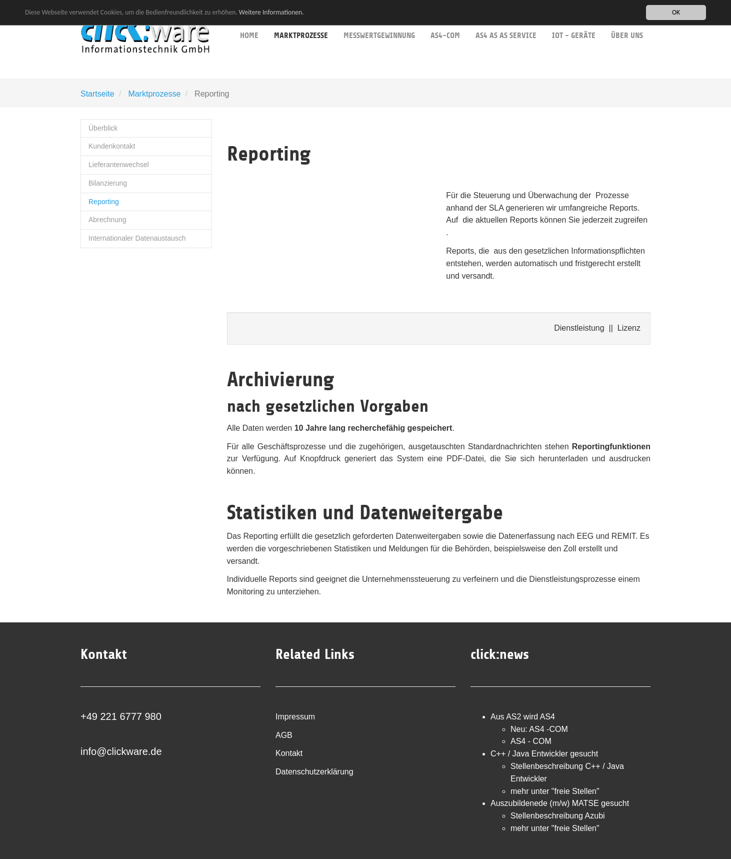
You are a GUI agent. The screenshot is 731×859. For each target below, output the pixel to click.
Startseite (97, 94)
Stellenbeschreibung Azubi (557, 815)
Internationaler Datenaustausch (137, 238)
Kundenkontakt (111, 146)
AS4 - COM (531, 741)
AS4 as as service (506, 20)
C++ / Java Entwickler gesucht (544, 753)
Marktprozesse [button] (301, 20)
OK (676, 12)
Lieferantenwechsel (118, 165)
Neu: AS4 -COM (539, 729)
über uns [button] (627, 20)
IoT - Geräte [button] (573, 20)
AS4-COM (445, 20)
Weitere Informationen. (271, 12)
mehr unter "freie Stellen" (555, 791)
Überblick (103, 128)
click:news (499, 654)
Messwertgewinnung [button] (379, 20)
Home (249, 20)
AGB (284, 735)
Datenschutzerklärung (315, 771)
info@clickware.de (121, 751)
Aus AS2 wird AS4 (522, 716)
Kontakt (289, 753)
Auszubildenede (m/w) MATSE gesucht (559, 803)
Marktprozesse (154, 94)
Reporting (103, 202)
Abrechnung (107, 220)
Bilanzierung (107, 183)
